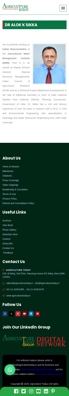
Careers (6, 239)
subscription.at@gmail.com (49, 374)
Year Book (7, 225)
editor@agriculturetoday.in (23, 365)
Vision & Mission (10, 166)
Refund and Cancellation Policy (18, 203)
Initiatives (7, 175)
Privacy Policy (9, 198)
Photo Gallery (9, 229)
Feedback (8, 252)
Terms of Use (9, 194)
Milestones (7, 171)
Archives (6, 220)
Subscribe (7, 243)
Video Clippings (10, 185)
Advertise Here (10, 234)
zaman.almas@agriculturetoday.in (38, 369)
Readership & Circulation (15, 189)
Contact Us (8, 248)
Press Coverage (10, 180)
